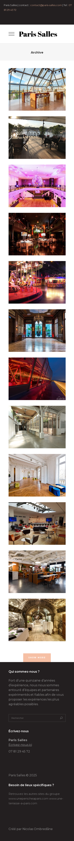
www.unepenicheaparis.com (28, 798)
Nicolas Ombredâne (37, 829)
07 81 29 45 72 (19, 751)
